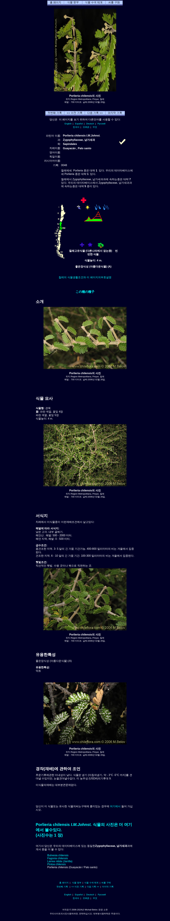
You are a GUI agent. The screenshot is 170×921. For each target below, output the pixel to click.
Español (79, 123)
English (68, 123)
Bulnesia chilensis (57, 855)
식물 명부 (76, 882)
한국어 (76, 127)
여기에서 (115, 806)
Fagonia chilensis (57, 858)
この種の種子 (85, 291)
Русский (101, 123)
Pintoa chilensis (56, 864)
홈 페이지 (64, 882)
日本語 (86, 127)
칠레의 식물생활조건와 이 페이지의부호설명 (85, 277)
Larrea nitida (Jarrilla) (59, 861)
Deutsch (90, 123)
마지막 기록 (108, 886)
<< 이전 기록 (77, 886)
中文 (95, 127)
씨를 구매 (106, 882)
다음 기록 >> (93, 886)
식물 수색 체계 (91, 882)
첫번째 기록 (62, 886)
